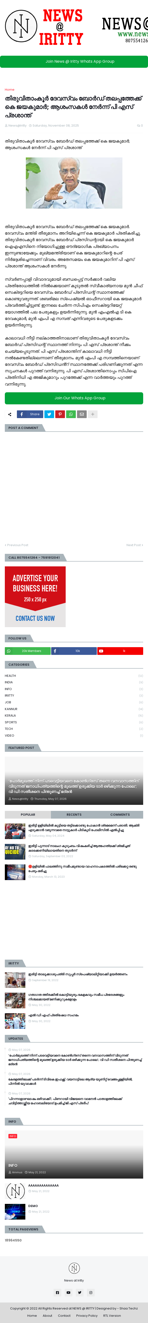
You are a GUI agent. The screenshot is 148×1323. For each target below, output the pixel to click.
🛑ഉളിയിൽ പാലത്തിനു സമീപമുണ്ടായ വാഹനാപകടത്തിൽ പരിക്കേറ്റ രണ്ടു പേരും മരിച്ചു (82, 868)
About (47, 1315)
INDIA (74, 682)
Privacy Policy (87, 1315)
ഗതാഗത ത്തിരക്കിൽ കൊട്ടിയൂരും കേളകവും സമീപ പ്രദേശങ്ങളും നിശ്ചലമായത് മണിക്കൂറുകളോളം (76, 997)
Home (9, 89)
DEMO (33, 1206)
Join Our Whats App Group (75, 398)
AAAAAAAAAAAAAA (43, 1185)
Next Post (134, 545)
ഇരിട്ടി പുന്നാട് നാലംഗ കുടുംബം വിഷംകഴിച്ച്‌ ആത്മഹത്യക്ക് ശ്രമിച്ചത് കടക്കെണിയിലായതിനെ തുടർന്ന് (79, 848)
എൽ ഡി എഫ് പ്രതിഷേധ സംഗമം (53, 1015)
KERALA (74, 715)
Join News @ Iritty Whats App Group (75, 61)
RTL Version (112, 1315)
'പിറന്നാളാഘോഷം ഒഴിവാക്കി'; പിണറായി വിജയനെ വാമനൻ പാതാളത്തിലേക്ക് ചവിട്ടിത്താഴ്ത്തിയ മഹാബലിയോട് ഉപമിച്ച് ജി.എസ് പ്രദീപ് (65, 1101)
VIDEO (74, 735)
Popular (28, 814)
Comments (120, 814)
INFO (74, 689)
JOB (74, 702)
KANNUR (74, 709)
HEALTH (74, 675)
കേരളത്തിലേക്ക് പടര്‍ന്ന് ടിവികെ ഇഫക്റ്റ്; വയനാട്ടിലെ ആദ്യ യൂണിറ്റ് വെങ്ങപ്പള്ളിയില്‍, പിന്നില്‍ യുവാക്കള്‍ (70, 1081)
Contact (64, 1315)
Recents (74, 814)
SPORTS (74, 722)
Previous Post (17, 545)
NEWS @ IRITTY (83, 1308)
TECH (74, 729)
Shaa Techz (129, 1308)
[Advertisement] (74, 920)
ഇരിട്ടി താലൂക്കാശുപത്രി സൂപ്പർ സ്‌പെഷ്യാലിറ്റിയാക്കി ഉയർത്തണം (77, 974)
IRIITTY (74, 695)
